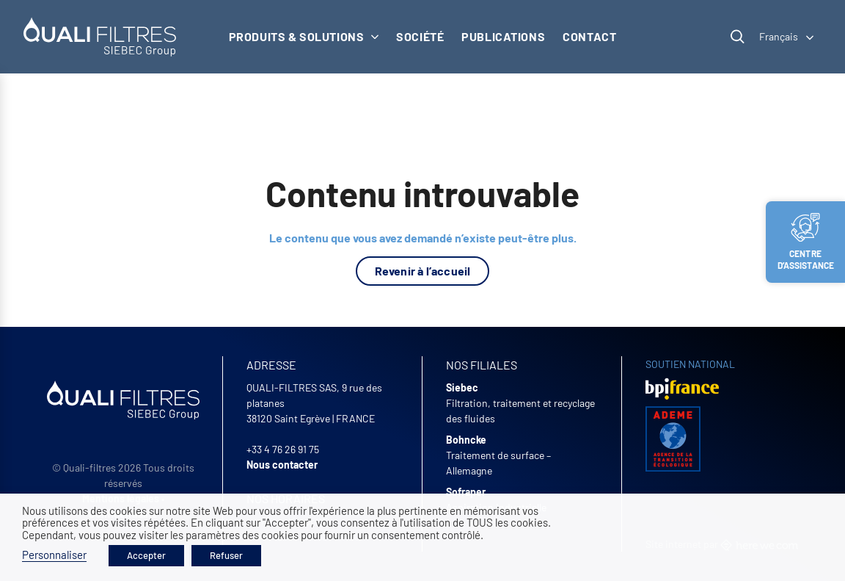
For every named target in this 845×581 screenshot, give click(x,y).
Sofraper (466, 492)
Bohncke (466, 439)
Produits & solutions (304, 36)
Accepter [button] (146, 555)
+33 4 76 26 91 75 (282, 449)
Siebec (462, 387)
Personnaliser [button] (54, 554)
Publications (503, 36)
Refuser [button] (226, 555)
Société (420, 36)
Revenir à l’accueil (423, 271)
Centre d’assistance (806, 241)
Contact (589, 36)
